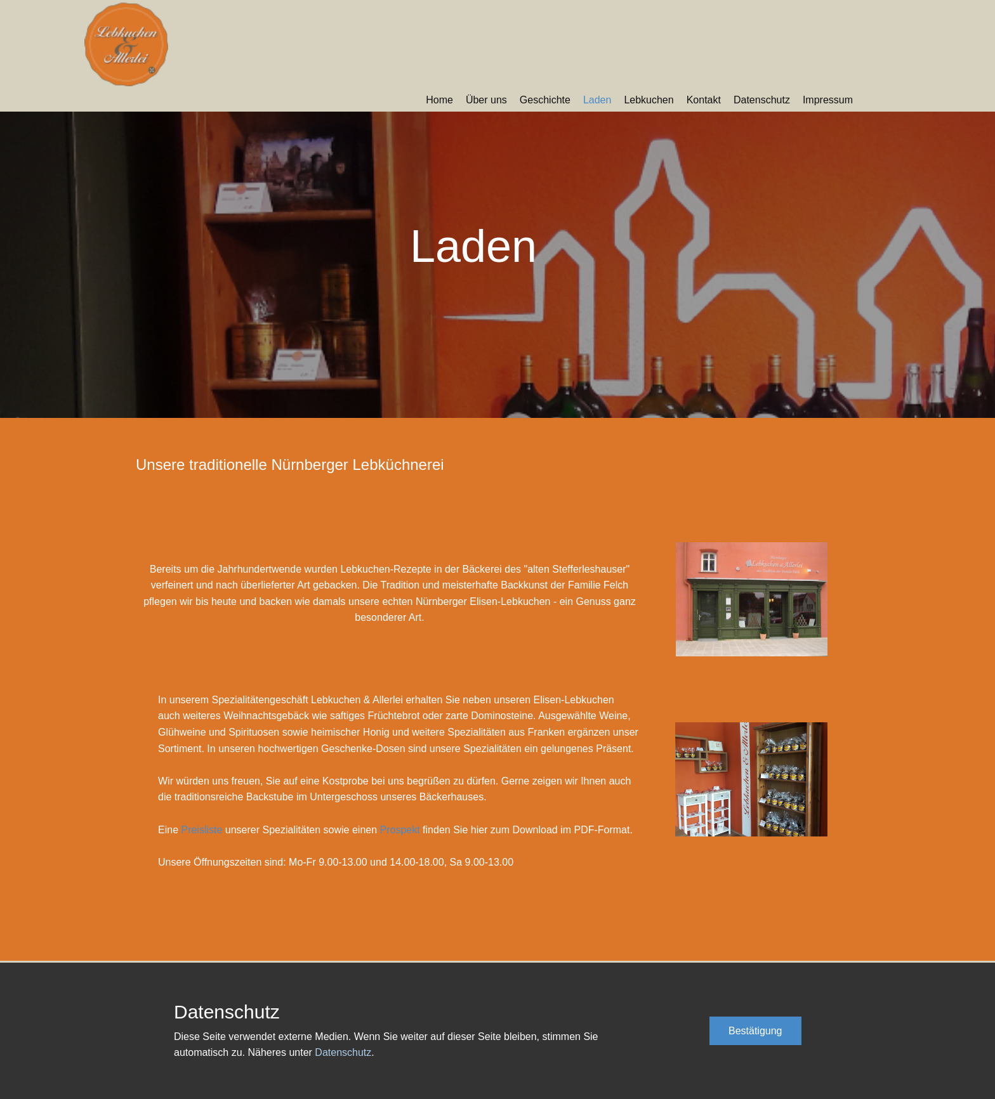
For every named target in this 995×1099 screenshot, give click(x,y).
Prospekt (400, 829)
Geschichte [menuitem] (545, 99)
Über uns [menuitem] (486, 99)
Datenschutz (343, 1052)
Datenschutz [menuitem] (762, 99)
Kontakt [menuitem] (704, 99)
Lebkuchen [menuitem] (648, 99)
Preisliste (201, 829)
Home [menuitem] (439, 99)
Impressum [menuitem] (828, 99)
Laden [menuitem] (597, 99)
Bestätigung (755, 1030)
